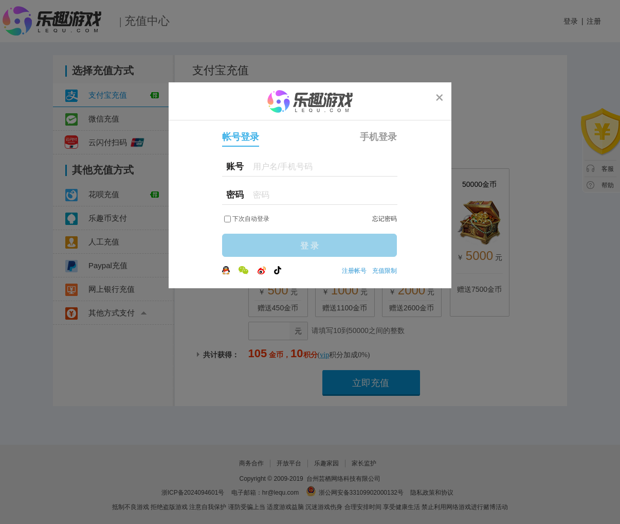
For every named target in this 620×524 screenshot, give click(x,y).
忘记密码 (384, 218)
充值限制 (384, 270)
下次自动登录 (250, 218)
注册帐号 (354, 270)
